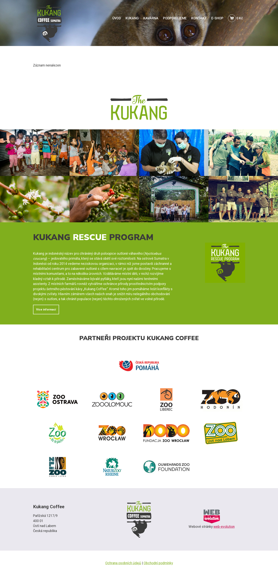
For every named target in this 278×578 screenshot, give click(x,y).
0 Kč (235, 18)
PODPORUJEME (175, 18)
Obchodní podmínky (158, 563)
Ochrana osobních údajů (123, 563)
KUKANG (132, 18)
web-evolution (224, 527)
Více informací (46, 309)
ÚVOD (116, 18)
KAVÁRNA (150, 18)
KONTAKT (199, 18)
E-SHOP (217, 18)
